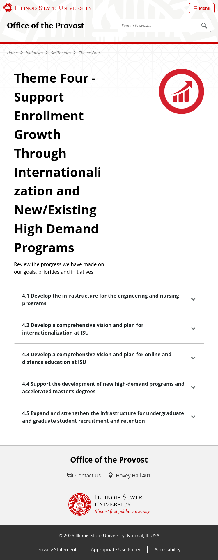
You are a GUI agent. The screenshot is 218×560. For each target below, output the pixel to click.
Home (12, 53)
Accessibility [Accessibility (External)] (167, 549)
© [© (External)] (60, 535)
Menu (204, 8)
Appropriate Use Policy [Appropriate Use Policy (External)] (115, 549)
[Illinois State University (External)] (47, 7)
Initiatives (34, 53)
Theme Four (89, 53)
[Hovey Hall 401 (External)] (129, 475)
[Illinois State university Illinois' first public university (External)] (109, 504)
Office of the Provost (45, 25)
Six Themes (61, 53)
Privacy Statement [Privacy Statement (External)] (57, 549)
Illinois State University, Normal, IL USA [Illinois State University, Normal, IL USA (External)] (117, 535)
